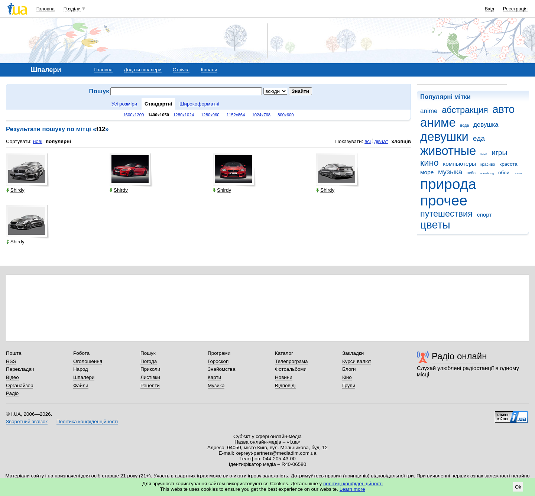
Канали (209, 69)
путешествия (446, 213)
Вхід (490, 9)
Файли (80, 385)
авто (504, 109)
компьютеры (459, 164)
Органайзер (19, 385)
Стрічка (181, 69)
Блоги (349, 369)
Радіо (12, 393)
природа (448, 184)
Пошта (13, 353)
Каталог (284, 353)
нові (37, 141)
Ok (518, 487)
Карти (214, 377)
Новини (283, 377)
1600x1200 (133, 115)
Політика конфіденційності (87, 421)
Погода (148, 361)
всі (367, 141)
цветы (435, 225)
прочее (443, 200)
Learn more (352, 489)
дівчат (381, 141)
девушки (444, 136)
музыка (450, 172)
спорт (484, 214)
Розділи (72, 9)
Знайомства (222, 369)
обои (503, 172)
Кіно (347, 377)
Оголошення (87, 361)
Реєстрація (515, 9)
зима (483, 154)
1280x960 (210, 115)
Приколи (150, 369)
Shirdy (15, 190)
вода (464, 125)
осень (518, 173)
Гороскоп (218, 361)
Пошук (148, 353)
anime (428, 110)
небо (471, 173)
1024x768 (261, 115)
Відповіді (285, 385)
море (427, 172)
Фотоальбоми (291, 369)
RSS (11, 361)
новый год (487, 173)
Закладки (353, 353)
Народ (80, 369)
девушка (486, 124)
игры (499, 152)
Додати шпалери (142, 69)
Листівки (150, 377)
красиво (487, 164)
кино (429, 163)
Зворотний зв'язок (27, 421)
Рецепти (150, 385)
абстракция (465, 110)
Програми (219, 353)
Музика (216, 385)
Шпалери (83, 377)
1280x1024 (183, 115)
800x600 (286, 115)
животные (448, 151)
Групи (348, 385)
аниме (438, 122)
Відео (12, 377)
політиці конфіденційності (353, 483)
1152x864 (236, 115)
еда (479, 138)
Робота (81, 353)
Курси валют (356, 361)
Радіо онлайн (459, 356)
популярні (58, 141)
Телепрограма (291, 361)
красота (508, 164)
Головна (45, 9)
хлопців (401, 141)
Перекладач (20, 369)
